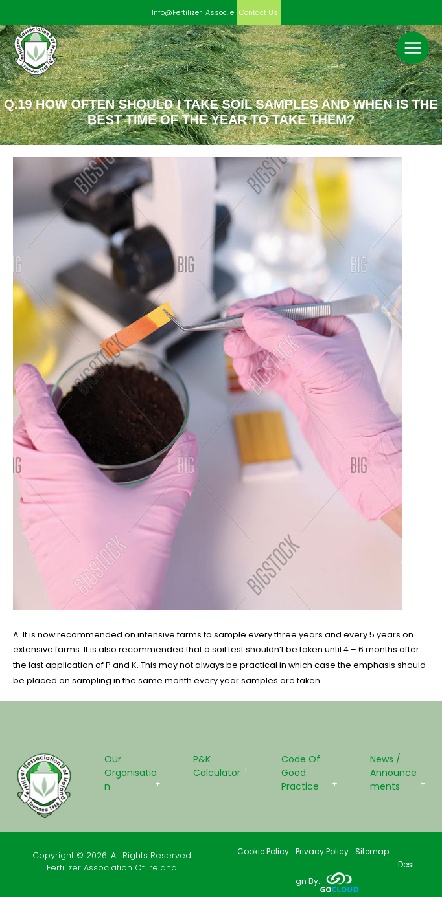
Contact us (258, 12)
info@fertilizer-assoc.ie (193, 12)
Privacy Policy (322, 851)
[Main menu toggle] (413, 48)
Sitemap (372, 851)
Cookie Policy (263, 851)
